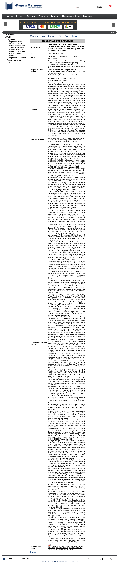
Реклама (31, 16)
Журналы (34, 36)
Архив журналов (14, 60)
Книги (9, 62)
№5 (66, 36)
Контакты (87, 16)
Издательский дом (71, 16)
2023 (59, 36)
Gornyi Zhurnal (48, 36)
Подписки (43, 16)
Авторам (55, 16)
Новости (9, 16)
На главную (10, 35)
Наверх (90, 559)
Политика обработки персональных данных (59, 562)
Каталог (20, 16)
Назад (74, 36)
